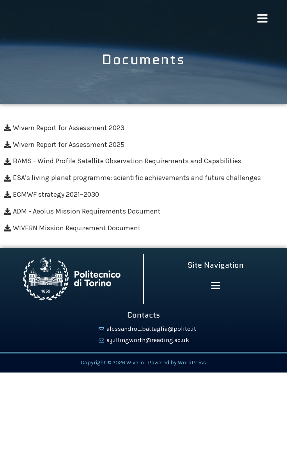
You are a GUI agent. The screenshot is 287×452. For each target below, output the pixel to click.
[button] (215, 286)
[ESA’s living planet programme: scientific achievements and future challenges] (143, 178)
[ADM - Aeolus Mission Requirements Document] (143, 211)
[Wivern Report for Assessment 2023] (143, 128)
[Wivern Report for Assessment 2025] (143, 144)
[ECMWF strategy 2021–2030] (143, 194)
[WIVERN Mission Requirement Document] (143, 228)
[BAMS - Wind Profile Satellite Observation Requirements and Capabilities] (143, 161)
